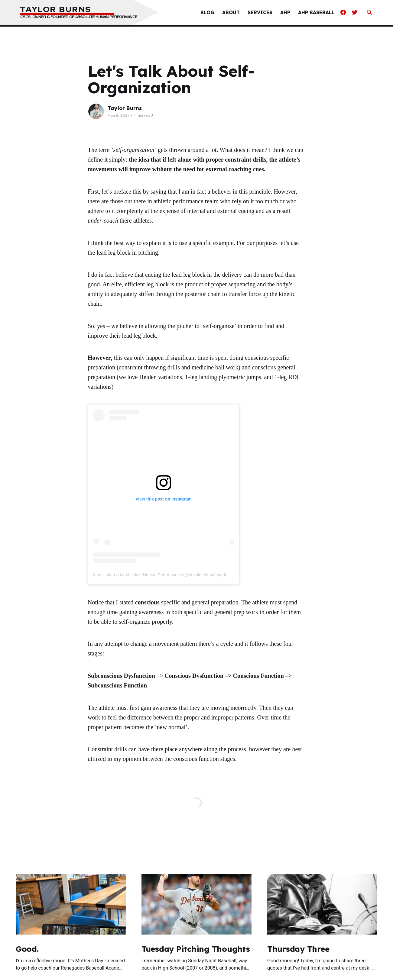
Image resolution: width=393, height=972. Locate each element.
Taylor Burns (125, 108)
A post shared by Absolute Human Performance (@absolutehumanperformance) (168, 574)
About (231, 12)
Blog (207, 12)
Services (260, 12)
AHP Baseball (316, 12)
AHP (285, 12)
